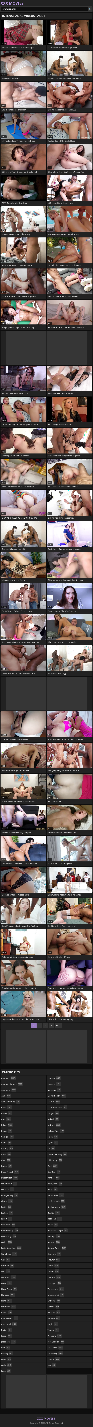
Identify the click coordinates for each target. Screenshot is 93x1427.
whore (54, 1359)
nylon (53, 1143)
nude (53, 1137)
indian (6, 1312)
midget (53, 1113)
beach (6, 1131)
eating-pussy (9, 1195)
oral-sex (54, 1172)
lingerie (54, 1084)
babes (6, 1113)
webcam (55, 1336)
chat (6, 1160)
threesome (56, 1289)
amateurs (8, 1090)
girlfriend (8, 1277)
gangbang (9, 1254)
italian (6, 1330)
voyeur (53, 1330)
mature (54, 1102)
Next (58, 1025)
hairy (6, 1283)
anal (6, 1096)
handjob (8, 1295)
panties (54, 1178)
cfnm (6, 1154)
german (7, 1266)
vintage (54, 1318)
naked (53, 1119)
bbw (6, 1119)
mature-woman (57, 1107)
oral (53, 1166)
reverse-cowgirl (58, 1230)
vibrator (54, 1312)
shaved (54, 1242)
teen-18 (54, 1277)
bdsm (7, 1125)
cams (6, 1143)
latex (6, 1359)
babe (6, 1107)
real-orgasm (57, 1207)
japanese (8, 1342)
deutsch (7, 1189)
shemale (54, 1254)
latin (6, 1365)
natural (54, 1125)
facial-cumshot (11, 1248)
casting (7, 1148)
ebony (7, 1201)
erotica (7, 1213)
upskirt (53, 1307)
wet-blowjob (56, 1342)
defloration (9, 1184)
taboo (53, 1266)
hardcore (8, 1307)
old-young (55, 1160)
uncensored (56, 1295)
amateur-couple (12, 1084)
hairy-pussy (9, 1289)
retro (53, 1225)
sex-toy (54, 1236)
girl (5, 1271)
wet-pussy (55, 1348)
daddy (6, 1166)
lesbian (54, 1078)
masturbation (57, 1096)
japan (6, 1336)
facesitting (8, 1236)
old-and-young (57, 1154)
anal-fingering (10, 1102)
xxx (52, 1365)
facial (6, 1242)
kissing (7, 1353)
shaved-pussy (57, 1248)
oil (51, 1148)
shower (54, 1260)
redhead (55, 1219)
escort (6, 1219)
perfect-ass (56, 1195)
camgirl (7, 1137)
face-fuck (8, 1225)
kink (5, 1348)
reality (54, 1213)
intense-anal (9, 1318)
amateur (8, 1078)
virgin (53, 1324)
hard (6, 1301)
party (53, 1189)
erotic (6, 1207)
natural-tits (56, 1131)
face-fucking (9, 1230)
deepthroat (9, 1178)
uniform (54, 1301)
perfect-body (56, 1201)
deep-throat (10, 1172)
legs (6, 1371)
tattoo (54, 1271)
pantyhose (55, 1184)
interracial (9, 1324)
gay (5, 1260)
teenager (54, 1283)
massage (54, 1090)
